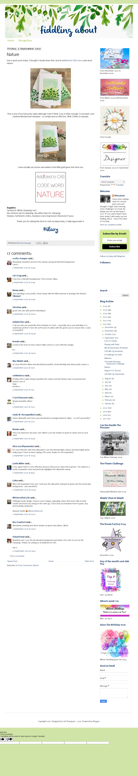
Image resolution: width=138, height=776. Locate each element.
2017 (105, 419)
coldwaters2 (18, 376)
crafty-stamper (20, 259)
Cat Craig (17, 276)
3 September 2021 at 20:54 (24, 268)
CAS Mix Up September (114, 374)
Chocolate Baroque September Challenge (114, 363)
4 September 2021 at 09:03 (24, 353)
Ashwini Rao (18, 322)
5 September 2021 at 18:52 (24, 473)
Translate (117, 185)
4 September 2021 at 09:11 (24, 368)
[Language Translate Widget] (112, 182)
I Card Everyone (20, 398)
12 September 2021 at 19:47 (24, 551)
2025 (105, 310)
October (108, 334)
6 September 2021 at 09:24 (24, 490)
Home (10, 40)
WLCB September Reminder (116, 348)
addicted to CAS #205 (72, 61)
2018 (105, 415)
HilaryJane (120, 196)
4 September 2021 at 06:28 (24, 334)
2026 (105, 306)
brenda (16, 342)
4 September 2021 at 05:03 (24, 314)
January (108, 404)
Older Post (89, 561)
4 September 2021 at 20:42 (24, 456)
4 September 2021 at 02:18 (24, 300)
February (109, 400)
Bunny (15, 290)
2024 (105, 314)
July (106, 382)
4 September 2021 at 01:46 (24, 283)
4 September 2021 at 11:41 (23, 390)
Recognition (25, 40)
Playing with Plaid (111, 345)
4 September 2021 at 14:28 (24, 439)
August (108, 379)
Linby (15, 481)
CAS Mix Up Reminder (113, 351)
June (107, 386)
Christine (17, 307)
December (109, 327)
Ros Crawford (19, 522)
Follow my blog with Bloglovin (112, 256)
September (110, 338)
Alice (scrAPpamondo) (23, 447)
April (107, 393)
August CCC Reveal (112, 371)
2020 (105, 408)
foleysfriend (18, 537)
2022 (105, 321)
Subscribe (114, 246)
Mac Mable (18, 361)
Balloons (108, 358)
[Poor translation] (9, 739)
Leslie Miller (18, 464)
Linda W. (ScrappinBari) (24, 415)
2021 (105, 324)
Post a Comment (17, 556)
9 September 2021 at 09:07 (24, 529)
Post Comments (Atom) (28, 566)
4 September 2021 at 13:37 (24, 422)
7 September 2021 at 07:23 (24, 514)
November (109, 331)
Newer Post (12, 561)
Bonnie (16, 430)
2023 (105, 317)
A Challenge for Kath (113, 355)
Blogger (96, 721)
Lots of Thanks (110, 341)
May (107, 389)
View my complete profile (111, 225)
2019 (105, 412)
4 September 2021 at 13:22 (24, 407)
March (108, 397)
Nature (107, 367)
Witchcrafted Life (21, 498)
